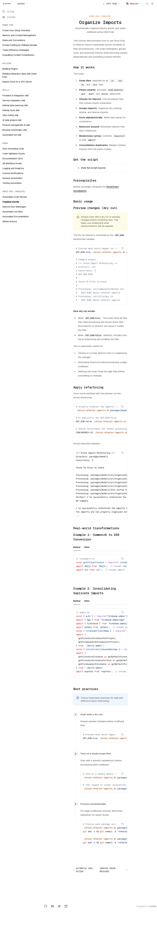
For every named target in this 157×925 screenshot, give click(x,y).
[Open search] (147, 4)
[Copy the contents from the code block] (123, 248)
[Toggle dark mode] (152, 3)
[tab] (76, 547)
